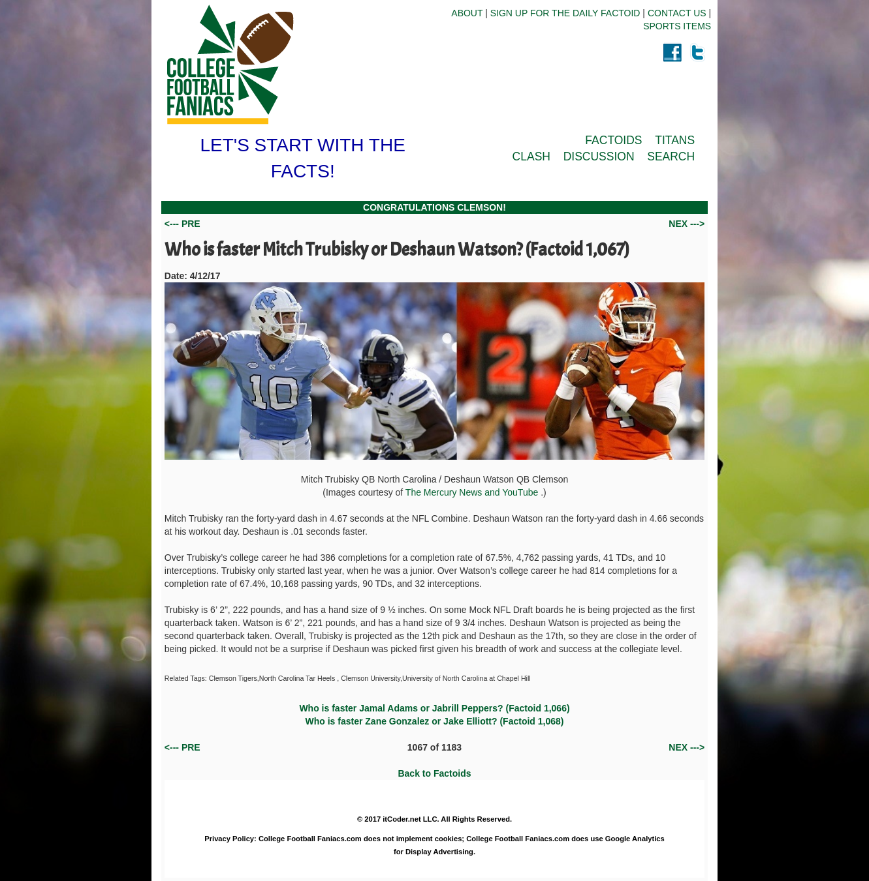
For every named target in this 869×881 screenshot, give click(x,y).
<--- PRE (182, 223)
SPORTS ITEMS (677, 26)
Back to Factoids (434, 773)
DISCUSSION (599, 156)
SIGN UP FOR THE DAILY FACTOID (565, 13)
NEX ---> (686, 223)
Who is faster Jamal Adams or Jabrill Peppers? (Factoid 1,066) (434, 708)
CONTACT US (677, 13)
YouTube (521, 492)
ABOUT (466, 13)
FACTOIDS (613, 140)
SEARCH (671, 156)
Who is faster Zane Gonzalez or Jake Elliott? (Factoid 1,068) (435, 721)
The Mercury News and (453, 492)
